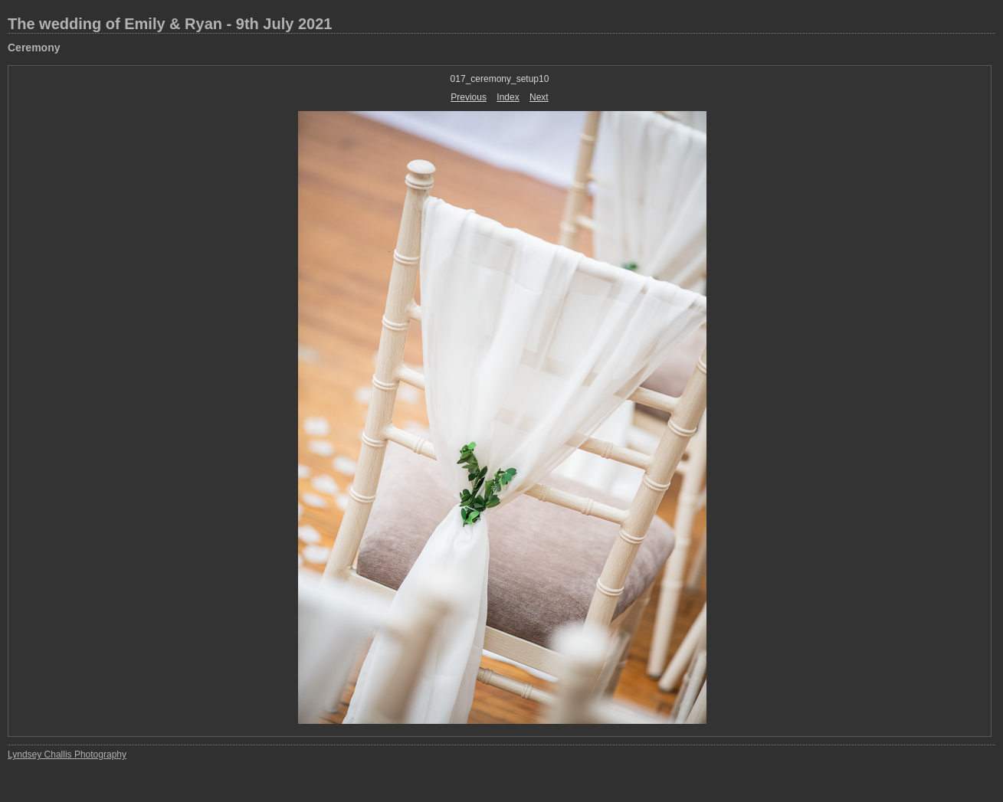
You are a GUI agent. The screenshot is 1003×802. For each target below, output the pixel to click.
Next (539, 97)
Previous (469, 97)
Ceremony (34, 47)
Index (508, 97)
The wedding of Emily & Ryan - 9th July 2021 (170, 23)
